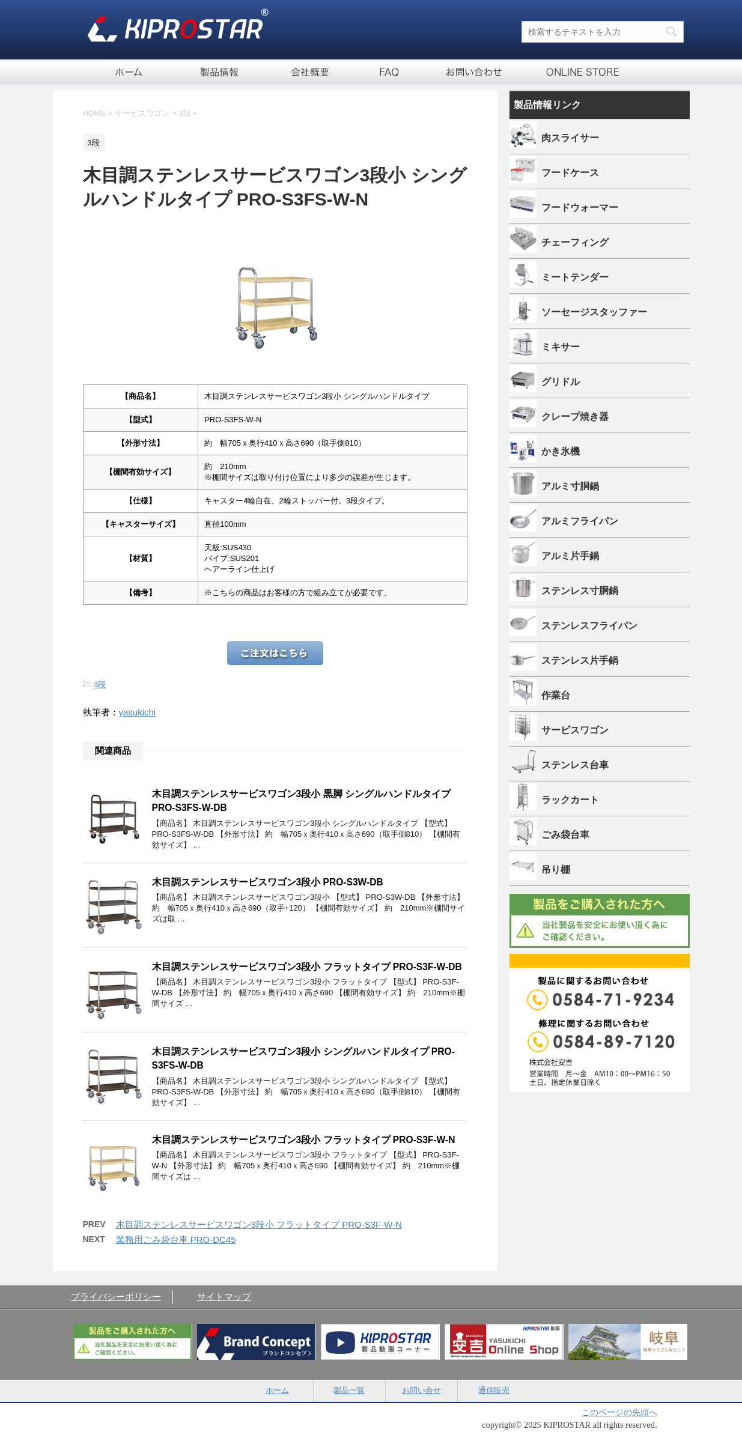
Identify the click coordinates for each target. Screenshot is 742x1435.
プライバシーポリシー (116, 1296)
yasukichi (137, 712)
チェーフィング (575, 242)
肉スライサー (570, 137)
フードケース (570, 172)
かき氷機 (560, 451)
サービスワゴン (575, 729)
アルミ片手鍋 (570, 555)
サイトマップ (224, 1296)
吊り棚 (555, 869)
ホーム (128, 71)
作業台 (555, 695)
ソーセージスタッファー (594, 311)
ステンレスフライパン (589, 625)
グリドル (560, 381)
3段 (100, 684)
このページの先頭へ (619, 1412)
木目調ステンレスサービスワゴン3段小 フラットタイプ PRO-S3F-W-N (303, 1140)
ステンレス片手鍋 (579, 660)
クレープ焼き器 (575, 416)
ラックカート (570, 799)
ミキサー (560, 346)
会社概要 (311, 71)
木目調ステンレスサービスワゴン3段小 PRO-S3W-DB (267, 882)
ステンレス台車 (575, 764)
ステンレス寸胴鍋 (579, 590)
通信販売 (573, 71)
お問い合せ (473, 71)
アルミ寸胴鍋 (570, 486)
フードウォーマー (579, 207)
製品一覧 (221, 71)
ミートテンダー (575, 277)
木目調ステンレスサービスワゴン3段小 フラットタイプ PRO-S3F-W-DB (307, 967)
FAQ (389, 71)
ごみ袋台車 (565, 834)
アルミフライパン (579, 520)
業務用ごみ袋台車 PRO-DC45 (176, 1239)
